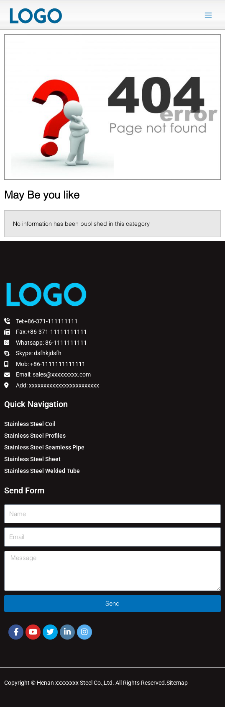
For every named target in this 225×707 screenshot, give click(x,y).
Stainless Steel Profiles (35, 435)
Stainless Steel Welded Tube (42, 470)
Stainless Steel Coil (30, 424)
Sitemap (177, 682)
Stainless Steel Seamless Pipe (44, 447)
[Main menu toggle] (208, 15)
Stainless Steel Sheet (32, 459)
